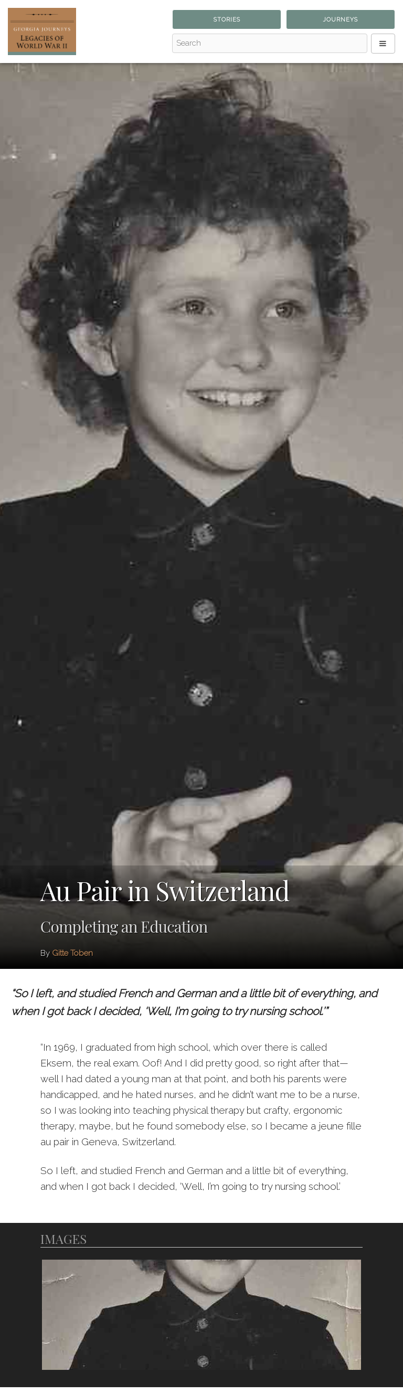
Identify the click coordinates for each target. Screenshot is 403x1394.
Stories (227, 19)
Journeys (340, 19)
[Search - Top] (269, 44)
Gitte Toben (72, 953)
